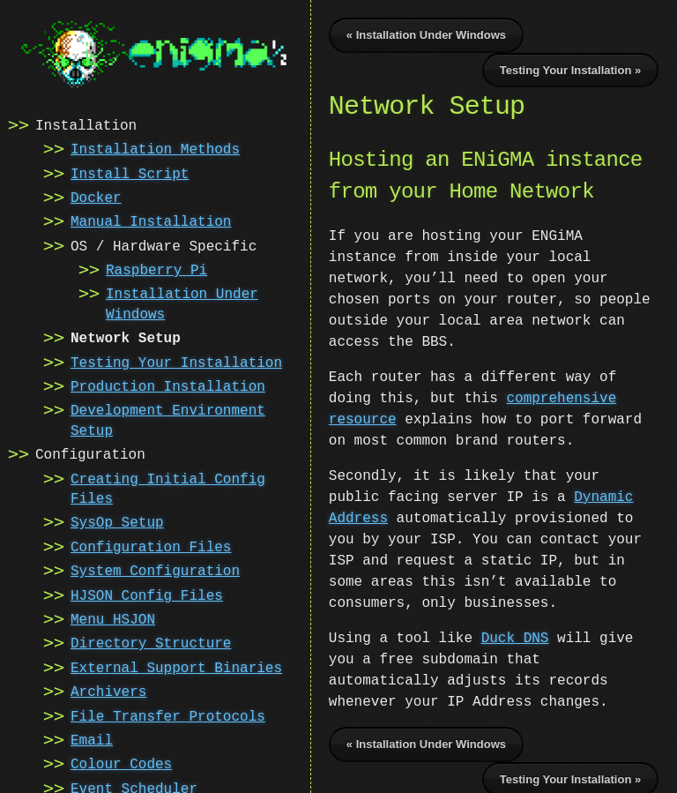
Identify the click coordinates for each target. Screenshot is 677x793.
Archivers (108, 690)
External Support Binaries (176, 667)
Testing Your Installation (176, 361)
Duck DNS (515, 617)
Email (92, 739)
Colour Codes (121, 763)
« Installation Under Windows (426, 34)
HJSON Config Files (147, 594)
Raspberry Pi (156, 269)
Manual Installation (151, 220)
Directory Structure (151, 642)
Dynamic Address (578, 476)
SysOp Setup (117, 521)
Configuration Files (151, 546)
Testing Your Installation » (570, 70)
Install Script (130, 173)
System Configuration (155, 570)
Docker (96, 196)
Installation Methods (155, 148)
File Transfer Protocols (168, 715)
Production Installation (168, 385)
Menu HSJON (113, 618)
